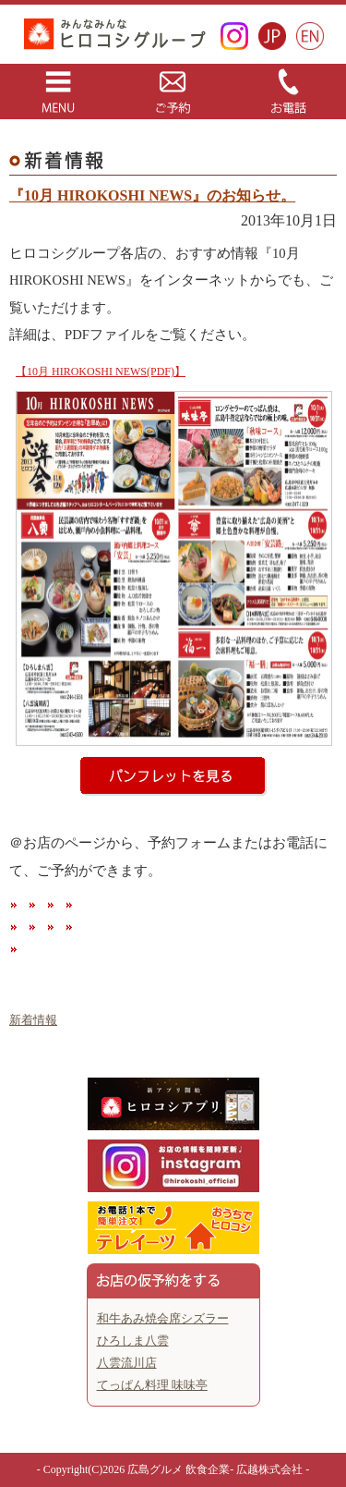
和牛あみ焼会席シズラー (163, 1318)
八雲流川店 (127, 1363)
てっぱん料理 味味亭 (152, 1385)
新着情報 (33, 1020)
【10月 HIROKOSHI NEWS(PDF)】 (100, 371)
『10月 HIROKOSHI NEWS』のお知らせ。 (152, 195)
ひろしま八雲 (133, 1340)
